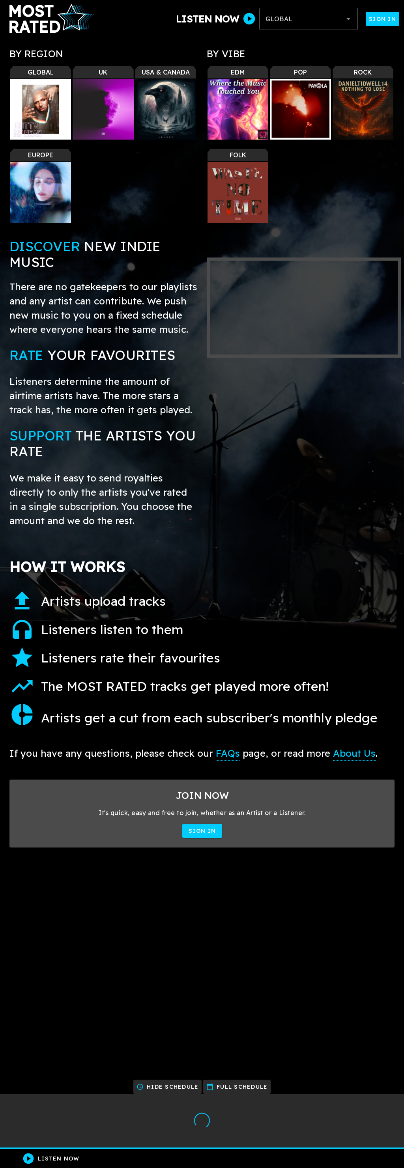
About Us (354, 753)
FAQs (228, 753)
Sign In (382, 19)
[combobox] (308, 19)
